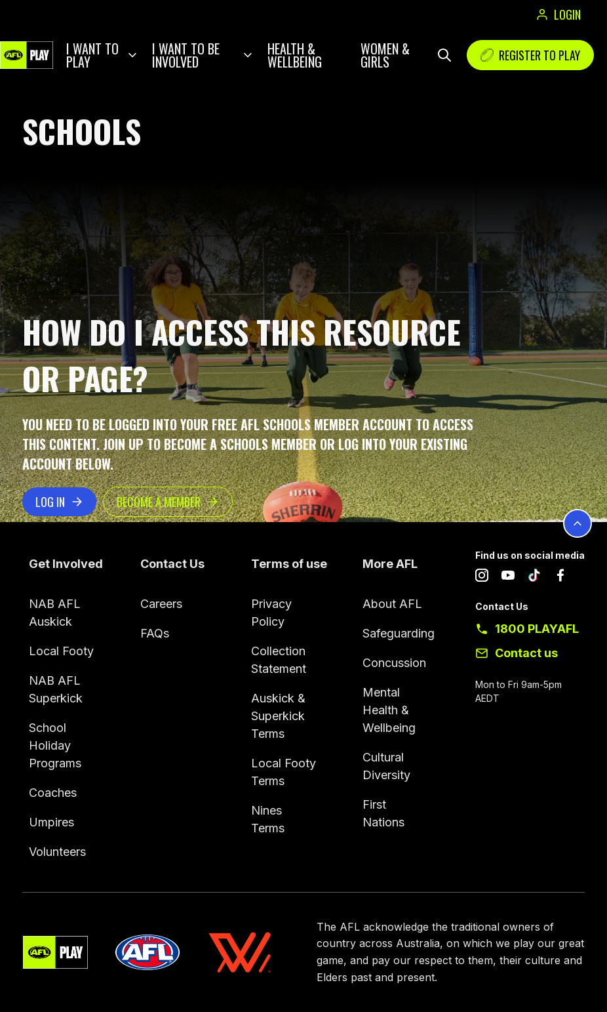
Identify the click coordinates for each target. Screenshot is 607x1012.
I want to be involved (186, 55)
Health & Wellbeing (294, 55)
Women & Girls (385, 55)
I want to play (92, 55)
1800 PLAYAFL (537, 629)
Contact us (526, 653)
